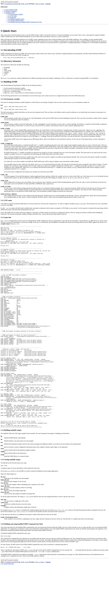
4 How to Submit (39, 4)
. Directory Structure (10, 11)
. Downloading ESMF (10, 9)
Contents (47, 4)
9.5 (65, 215)
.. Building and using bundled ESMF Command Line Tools (24, 22)
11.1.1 (8, 512)
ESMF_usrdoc (25, 4)
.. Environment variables (15, 14)
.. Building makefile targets (15, 19)
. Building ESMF (9, 13)
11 (57, 36)
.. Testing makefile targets (15, 20)
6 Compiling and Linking (11, 4)
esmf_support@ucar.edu (7, 605)
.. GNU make (12, 16)
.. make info (11, 17)
